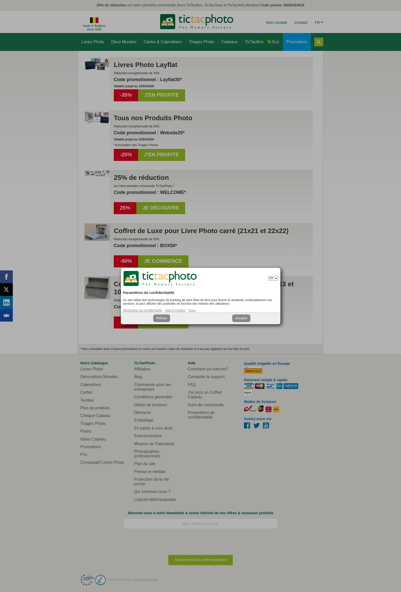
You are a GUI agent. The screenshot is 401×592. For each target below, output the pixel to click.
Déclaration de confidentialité (142, 310)
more (191, 310)
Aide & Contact (175, 310)
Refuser (161, 318)
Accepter (241, 318)
